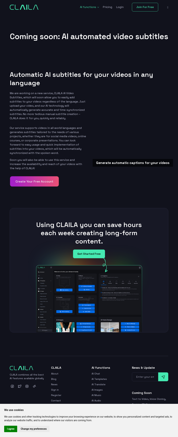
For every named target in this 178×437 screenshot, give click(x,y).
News (54, 384)
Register (56, 395)
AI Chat (96, 373)
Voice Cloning (157, 399)
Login (120, 7)
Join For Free (145, 7)
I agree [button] (10, 428)
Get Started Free (88, 256)
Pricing (107, 7)
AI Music (96, 395)
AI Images (97, 389)
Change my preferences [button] (34, 428)
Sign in (55, 389)
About (54, 373)
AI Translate (99, 384)
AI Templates (99, 379)
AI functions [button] (88, 7)
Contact (56, 400)
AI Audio (96, 400)
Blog (53, 379)
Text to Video (140, 399)
